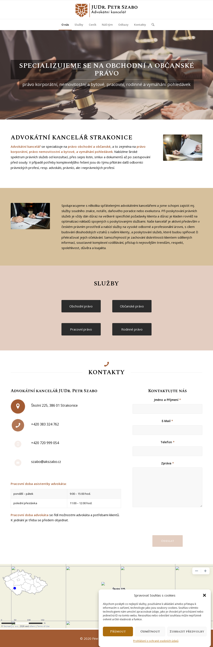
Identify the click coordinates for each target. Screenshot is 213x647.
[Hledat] (151, 24)
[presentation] (165, 524)
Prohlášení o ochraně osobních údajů (155, 641)
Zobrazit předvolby (187, 631)
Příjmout (118, 631)
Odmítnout (150, 631)
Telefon (167, 442)
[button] (204, 595)
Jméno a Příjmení (167, 400)
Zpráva (167, 463)
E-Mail (167, 421)
